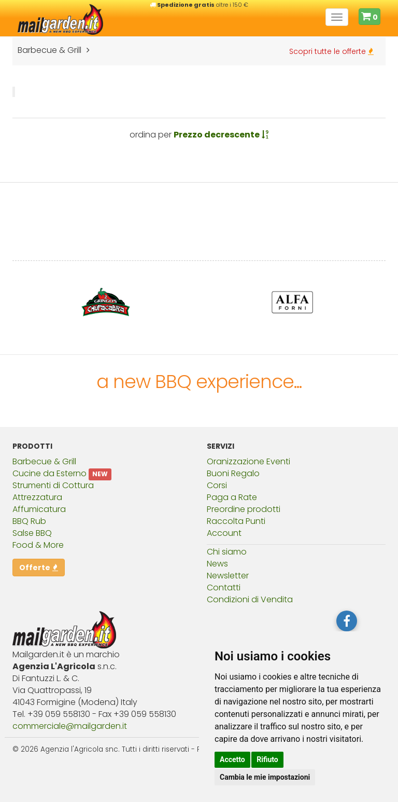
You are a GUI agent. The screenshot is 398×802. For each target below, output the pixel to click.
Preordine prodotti (243, 509)
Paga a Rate (232, 497)
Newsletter (228, 576)
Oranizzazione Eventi (248, 461)
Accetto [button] (232, 759)
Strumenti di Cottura (53, 485)
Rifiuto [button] (267, 759)
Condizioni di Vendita (250, 599)
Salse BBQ (32, 533)
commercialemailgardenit (69, 726)
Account (224, 533)
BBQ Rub (29, 521)
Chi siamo (227, 552)
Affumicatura (39, 509)
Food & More (38, 545)
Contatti (223, 587)
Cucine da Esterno (49, 473)
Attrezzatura (37, 497)
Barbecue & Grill (44, 461)
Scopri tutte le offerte (331, 51)
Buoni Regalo (233, 473)
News (217, 564)
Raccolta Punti (236, 521)
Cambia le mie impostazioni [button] (265, 777)
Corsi (217, 485)
